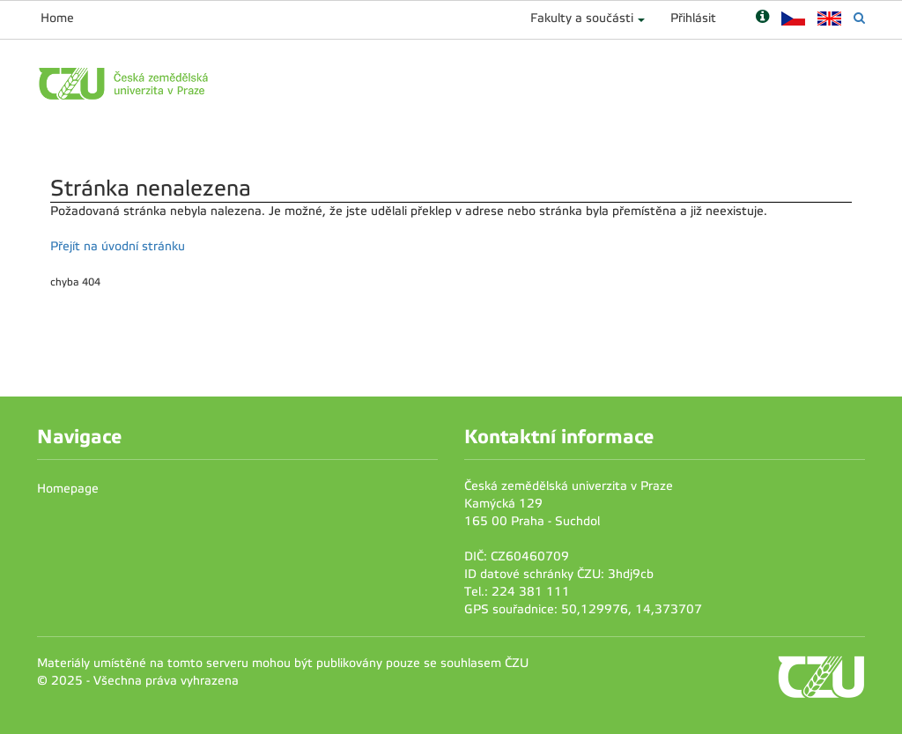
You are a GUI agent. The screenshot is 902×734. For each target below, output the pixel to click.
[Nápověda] (762, 18)
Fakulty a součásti (581, 18)
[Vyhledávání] (859, 18)
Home (57, 18)
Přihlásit (693, 18)
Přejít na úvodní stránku (117, 246)
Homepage (68, 488)
